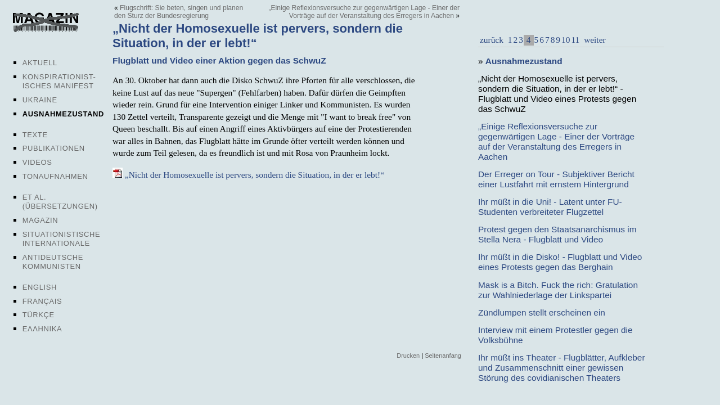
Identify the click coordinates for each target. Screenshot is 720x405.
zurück (491, 39)
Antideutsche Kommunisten (52, 262)
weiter (593, 39)
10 (565, 39)
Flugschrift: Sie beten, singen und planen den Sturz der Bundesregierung (178, 12)
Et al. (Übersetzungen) (60, 201)
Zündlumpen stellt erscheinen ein (541, 312)
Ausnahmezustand (63, 114)
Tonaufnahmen (55, 176)
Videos (37, 162)
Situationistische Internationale (61, 239)
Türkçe (38, 314)
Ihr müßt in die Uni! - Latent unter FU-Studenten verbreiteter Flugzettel (550, 207)
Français (42, 301)
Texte (35, 134)
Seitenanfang (443, 355)
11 (575, 39)
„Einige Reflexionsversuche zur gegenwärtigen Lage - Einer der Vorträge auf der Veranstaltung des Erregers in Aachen (364, 12)
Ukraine (39, 100)
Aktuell (39, 62)
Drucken (408, 355)
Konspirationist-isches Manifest (59, 81)
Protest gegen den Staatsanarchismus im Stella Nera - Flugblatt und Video (557, 234)
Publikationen (53, 148)
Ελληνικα (42, 329)
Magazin (40, 220)
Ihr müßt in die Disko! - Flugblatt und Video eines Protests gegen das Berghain (560, 262)
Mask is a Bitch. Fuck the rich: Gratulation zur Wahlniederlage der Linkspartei (558, 290)
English (39, 287)
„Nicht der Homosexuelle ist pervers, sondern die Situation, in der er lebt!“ (248, 174)
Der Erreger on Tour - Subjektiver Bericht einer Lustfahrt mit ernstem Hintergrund (556, 179)
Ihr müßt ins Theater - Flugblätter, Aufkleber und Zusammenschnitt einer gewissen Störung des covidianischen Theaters (561, 367)
